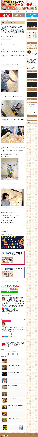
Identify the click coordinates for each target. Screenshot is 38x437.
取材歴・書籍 (33, 434)
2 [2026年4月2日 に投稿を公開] (33, 34)
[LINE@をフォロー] (30, 106)
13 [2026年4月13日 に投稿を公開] (29, 36)
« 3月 (28, 40)
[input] (32, 45)
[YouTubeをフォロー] (34, 104)
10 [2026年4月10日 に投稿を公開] (34, 35)
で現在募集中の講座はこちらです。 (12, 268)
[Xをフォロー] (29, 104)
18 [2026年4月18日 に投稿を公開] (36, 36)
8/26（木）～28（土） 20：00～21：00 (7, 234)
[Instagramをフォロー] (33, 104)
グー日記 (3, 349)
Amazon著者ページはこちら (18, 30)
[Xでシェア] (8, 354)
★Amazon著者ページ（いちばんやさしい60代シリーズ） (10, 311)
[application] (32, 24)
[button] (17, 354)
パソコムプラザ (19, 327)
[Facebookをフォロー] (31, 104)
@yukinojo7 (3, 28)
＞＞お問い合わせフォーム (5, 314)
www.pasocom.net (4, 27)
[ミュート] (34, 26)
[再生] (28, 26)
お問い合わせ (30, 434)
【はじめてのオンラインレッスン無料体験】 (11, 345)
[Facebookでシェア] (13, 354)
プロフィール (26, 434)
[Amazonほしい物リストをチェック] (33, 106)
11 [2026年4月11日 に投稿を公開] (36, 35)
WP (36, 434)
